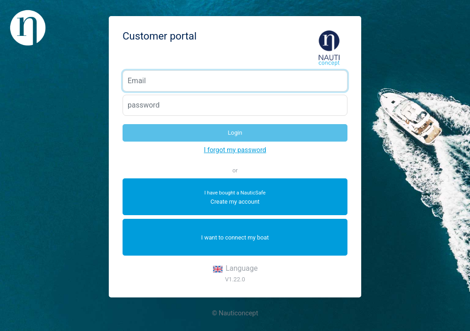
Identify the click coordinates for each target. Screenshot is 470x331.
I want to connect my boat (235, 237)
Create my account (235, 197)
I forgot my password (235, 150)
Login (235, 132)
